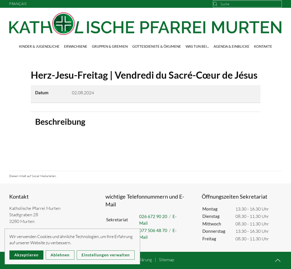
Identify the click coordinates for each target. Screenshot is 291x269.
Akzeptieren (26, 254)
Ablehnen (60, 254)
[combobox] (247, 3)
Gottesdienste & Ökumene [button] (156, 46)
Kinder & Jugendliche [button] (39, 46)
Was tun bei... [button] (197, 46)
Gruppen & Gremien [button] (110, 46)
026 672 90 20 (153, 216)
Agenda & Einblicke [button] (231, 46)
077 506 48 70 (153, 230)
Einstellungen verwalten (106, 254)
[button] (278, 260)
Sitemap (166, 259)
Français (18, 4)
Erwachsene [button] (75, 46)
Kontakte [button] (263, 46)
